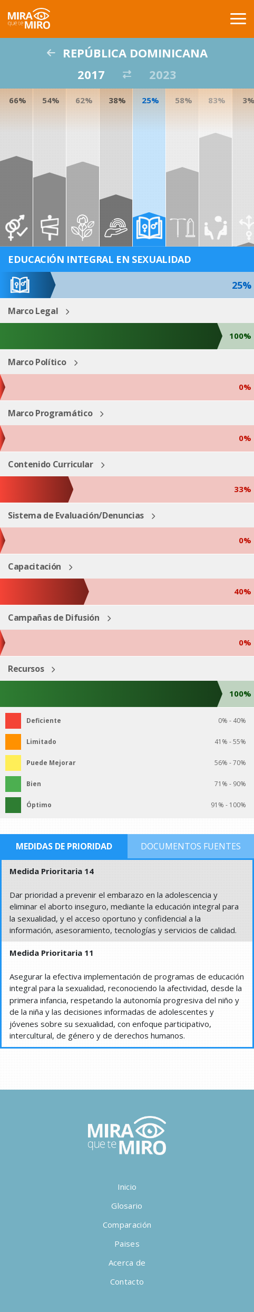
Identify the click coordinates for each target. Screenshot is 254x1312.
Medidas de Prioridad (64, 846)
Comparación (127, 1224)
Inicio (127, 1186)
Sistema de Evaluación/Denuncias (76, 515)
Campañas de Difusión (54, 617)
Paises (127, 1243)
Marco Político (37, 362)
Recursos (26, 668)
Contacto (127, 1281)
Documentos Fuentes (191, 846)
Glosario (126, 1205)
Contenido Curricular (50, 464)
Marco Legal (33, 311)
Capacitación (34, 566)
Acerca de (127, 1262)
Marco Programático (50, 413)
